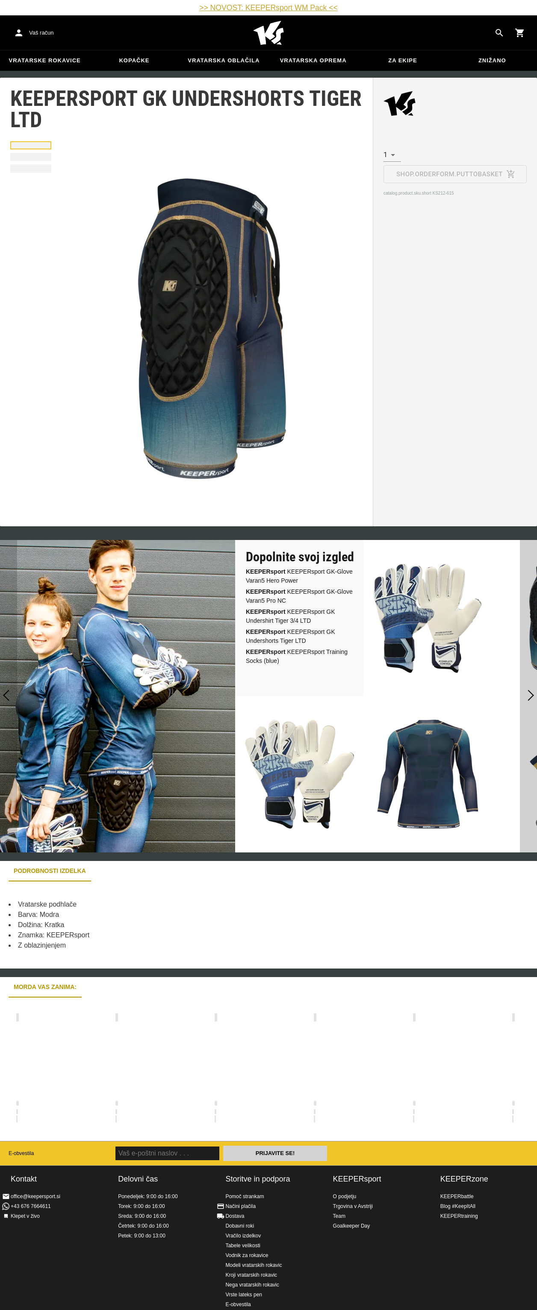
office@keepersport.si (35, 1196)
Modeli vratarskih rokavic (253, 1265)
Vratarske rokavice (45, 60)
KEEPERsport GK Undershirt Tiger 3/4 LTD (290, 616)
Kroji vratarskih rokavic (251, 1275)
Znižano (492, 60)
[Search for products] (499, 32)
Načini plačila (240, 1206)
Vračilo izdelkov (243, 1236)
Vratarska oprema (313, 60)
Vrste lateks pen (243, 1295)
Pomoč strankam (244, 1196)
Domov (268, 33)
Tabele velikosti (242, 1246)
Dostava (234, 1216)
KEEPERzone (464, 1179)
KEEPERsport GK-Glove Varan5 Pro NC (299, 596)
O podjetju (345, 1196)
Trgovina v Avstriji (353, 1206)
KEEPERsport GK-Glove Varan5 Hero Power (299, 576)
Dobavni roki (239, 1226)
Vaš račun (41, 32)
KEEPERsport (357, 1179)
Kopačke (134, 60)
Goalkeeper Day (351, 1226)
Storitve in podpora (257, 1179)
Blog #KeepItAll (457, 1206)
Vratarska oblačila (224, 60)
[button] (30, 145)
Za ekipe (402, 60)
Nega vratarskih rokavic (252, 1285)
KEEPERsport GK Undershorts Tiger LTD (290, 636)
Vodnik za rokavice (246, 1255)
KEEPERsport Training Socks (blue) (297, 656)
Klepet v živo (25, 1216)
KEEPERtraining (459, 1216)
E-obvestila (21, 1153)
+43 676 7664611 (31, 1206)
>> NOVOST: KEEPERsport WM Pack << (268, 7)
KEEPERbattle (457, 1196)
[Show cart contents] (519, 32)
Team (339, 1216)
